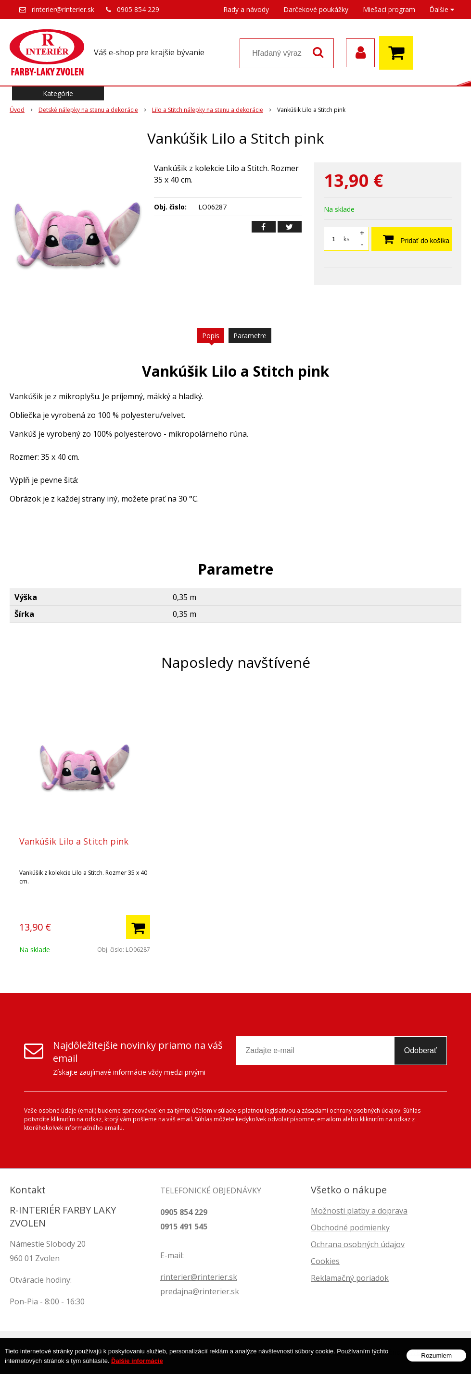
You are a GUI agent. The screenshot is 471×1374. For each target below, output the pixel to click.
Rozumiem (436, 1358)
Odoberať (420, 1050)
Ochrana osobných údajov (358, 1244)
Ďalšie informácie (137, 1364)
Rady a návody (246, 9)
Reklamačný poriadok (350, 1278)
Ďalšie (442, 9)
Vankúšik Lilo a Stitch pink (73, 841)
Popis (210, 335)
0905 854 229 (138, 9)
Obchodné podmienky (350, 1227)
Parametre (250, 335)
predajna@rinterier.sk (199, 1291)
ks (346, 239)
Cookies (325, 1261)
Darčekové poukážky (315, 9)
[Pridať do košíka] (138, 927)
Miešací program (389, 9)
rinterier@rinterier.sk (63, 9)
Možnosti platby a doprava (359, 1210)
